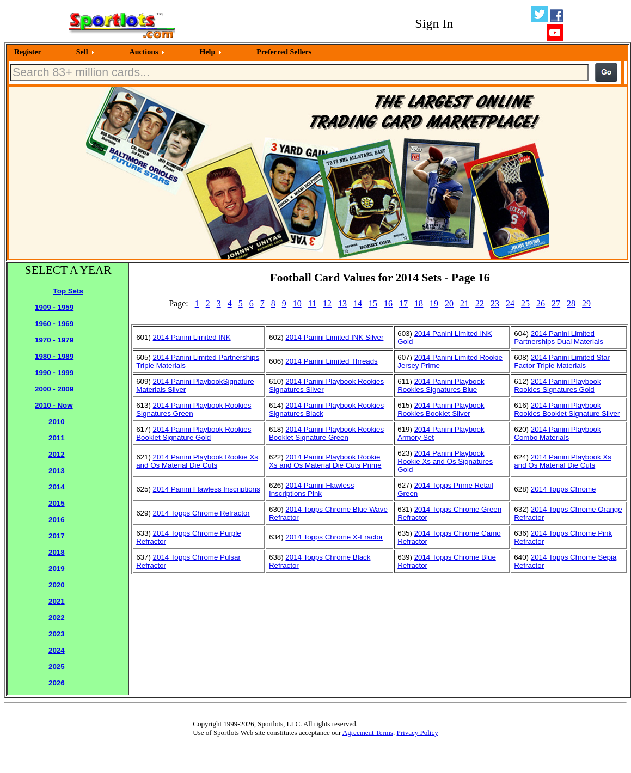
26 (540, 303)
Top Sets (68, 291)
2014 (56, 487)
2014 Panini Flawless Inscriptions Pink (311, 489)
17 (403, 303)
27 (556, 303)
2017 (56, 536)
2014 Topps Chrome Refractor (201, 513)
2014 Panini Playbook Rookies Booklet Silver (440, 409)
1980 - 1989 (54, 356)
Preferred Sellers (283, 52)
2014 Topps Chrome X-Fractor (334, 537)
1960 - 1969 (54, 324)
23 (495, 303)
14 (357, 303)
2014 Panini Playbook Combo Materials (557, 433)
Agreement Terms (367, 732)
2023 (56, 634)
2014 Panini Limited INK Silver (334, 337)
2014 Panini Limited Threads (331, 361)
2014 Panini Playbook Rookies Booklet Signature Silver (567, 409)
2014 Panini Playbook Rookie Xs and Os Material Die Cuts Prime (325, 461)
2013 (56, 471)
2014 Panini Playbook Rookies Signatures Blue (440, 385)
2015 (56, 503)
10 (297, 303)
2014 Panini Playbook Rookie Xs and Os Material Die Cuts (197, 461)
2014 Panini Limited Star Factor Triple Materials (562, 361)
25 (525, 303)
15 (373, 303)
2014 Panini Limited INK (192, 337)
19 (434, 303)
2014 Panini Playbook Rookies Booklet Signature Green (326, 433)
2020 (56, 585)
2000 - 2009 (54, 389)
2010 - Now (54, 405)
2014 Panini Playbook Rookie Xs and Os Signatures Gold (445, 461)
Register (27, 52)
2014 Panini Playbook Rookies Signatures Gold (557, 385)
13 (342, 303)
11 (312, 303)
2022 (56, 618)
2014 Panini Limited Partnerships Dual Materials (558, 337)
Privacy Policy (417, 732)
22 (479, 303)
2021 (56, 601)
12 (327, 303)
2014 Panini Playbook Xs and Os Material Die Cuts (562, 461)
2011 (56, 438)
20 (449, 303)
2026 (56, 683)
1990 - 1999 (54, 373)
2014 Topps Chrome (563, 489)
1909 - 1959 (54, 307)
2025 (56, 666)
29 (586, 303)
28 (571, 303)
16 (388, 303)
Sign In (434, 23)
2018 (56, 552)
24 (510, 303)
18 (418, 303)
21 (464, 303)
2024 (56, 650)
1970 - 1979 (54, 340)
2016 (56, 520)
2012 (56, 454)
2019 (56, 569)
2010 (56, 422)
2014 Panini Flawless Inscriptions (206, 489)
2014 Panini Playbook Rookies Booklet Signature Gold (193, 433)
